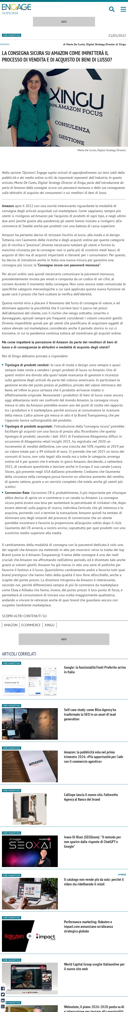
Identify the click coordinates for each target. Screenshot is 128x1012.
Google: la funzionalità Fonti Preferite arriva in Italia (95, 669)
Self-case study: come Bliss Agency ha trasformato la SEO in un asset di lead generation (90, 714)
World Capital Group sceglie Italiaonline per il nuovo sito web (94, 966)
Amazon (10, 625)
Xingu (49, 625)
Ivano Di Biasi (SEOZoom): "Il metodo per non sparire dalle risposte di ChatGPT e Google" (92, 842)
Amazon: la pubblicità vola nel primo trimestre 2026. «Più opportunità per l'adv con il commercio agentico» (93, 757)
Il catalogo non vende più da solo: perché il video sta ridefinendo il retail (94, 881)
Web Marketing (11, 35)
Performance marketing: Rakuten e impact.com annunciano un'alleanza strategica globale (88, 926)
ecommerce (31, 625)
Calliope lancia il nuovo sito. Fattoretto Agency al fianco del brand (91, 797)
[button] (123, 9)
